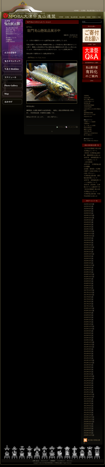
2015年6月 (87, 333)
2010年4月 (87, 433)
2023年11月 (88, 233)
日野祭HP (86, 123)
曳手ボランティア (12, 61)
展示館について (11, 38)
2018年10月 (88, 276)
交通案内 (9, 39)
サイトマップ (44, 460)
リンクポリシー (61, 460)
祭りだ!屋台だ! (88, 135)
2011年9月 (87, 399)
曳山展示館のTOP (12, 28)
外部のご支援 (96, 17)
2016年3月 (87, 319)
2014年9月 (87, 349)
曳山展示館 (74, 17)
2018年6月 (87, 281)
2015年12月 (88, 326)
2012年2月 (87, 390)
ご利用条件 (52, 460)
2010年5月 (87, 430)
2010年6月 (87, 428)
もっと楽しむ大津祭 (89, 125)
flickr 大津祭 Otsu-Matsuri (91, 140)
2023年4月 (87, 245)
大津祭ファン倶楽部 (89, 121)
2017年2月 (87, 304)
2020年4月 (87, 261)
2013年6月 (87, 369)
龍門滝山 (29, 27)
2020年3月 (87, 263)
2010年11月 (88, 419)
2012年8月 (87, 383)
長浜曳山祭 (87, 103)
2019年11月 (88, 265)
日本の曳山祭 (88, 131)
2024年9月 (87, 220)
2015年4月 (87, 338)
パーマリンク (61, 127)
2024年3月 (87, 227)
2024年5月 (87, 224)
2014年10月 (88, 347)
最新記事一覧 (10, 30)
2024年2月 (87, 229)
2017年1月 (87, 306)
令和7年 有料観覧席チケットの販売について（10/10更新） (92, 160)
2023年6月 (87, 242)
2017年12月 (88, 290)
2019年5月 (87, 270)
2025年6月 (87, 211)
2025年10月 (88, 204)
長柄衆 (88, 17)
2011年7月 (87, 403)
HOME (76, 10)
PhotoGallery (12, 85)
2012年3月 (87, 387)
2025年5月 (87, 213)
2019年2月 (87, 272)
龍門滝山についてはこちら (36, 57)
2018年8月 (87, 279)
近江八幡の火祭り (89, 99)
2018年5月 (87, 283)
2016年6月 (87, 315)
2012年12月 (88, 376)
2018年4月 (87, 285)
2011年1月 (87, 415)
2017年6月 (87, 299)
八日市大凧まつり (89, 101)
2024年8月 (87, 222)
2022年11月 (88, 247)
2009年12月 (88, 435)
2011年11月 (88, 396)
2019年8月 (87, 267)
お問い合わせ (10, 41)
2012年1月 (87, 392)
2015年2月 (87, 340)
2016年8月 (87, 313)
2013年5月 (87, 372)
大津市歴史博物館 (89, 105)
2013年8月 (87, 367)
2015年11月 (88, 328)
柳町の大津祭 (88, 129)
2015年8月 (87, 331)
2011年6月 (87, 405)
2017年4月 (87, 301)
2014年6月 (87, 353)
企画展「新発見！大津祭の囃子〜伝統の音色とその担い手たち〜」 (92, 171)
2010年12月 (88, 417)
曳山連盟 (82, 17)
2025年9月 (87, 206)
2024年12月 (88, 215)
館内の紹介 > (10, 32)
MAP (12, 94)
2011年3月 (87, 410)
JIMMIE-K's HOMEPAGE (91, 133)
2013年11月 (88, 362)
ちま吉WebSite (12, 69)
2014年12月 (88, 342)
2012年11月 (88, 378)
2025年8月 (87, 208)
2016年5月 (87, 317)
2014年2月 (87, 358)
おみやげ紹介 (12, 102)
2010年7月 (87, 426)
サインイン (69, 460)
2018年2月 (87, 288)
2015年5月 (87, 335)
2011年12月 (88, 394)
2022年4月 (87, 251)
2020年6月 (87, 256)
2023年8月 (87, 240)
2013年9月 (87, 365)
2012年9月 (87, 381)
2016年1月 (87, 324)
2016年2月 (87, 322)
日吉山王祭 (87, 97)
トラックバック (70, 127)
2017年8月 (87, 297)
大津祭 (67, 17)
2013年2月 (87, 374)
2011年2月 (87, 412)
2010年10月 (88, 421)
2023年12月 (88, 231)
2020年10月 (88, 254)
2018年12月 (88, 274)
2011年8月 (87, 401)
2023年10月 (88, 236)
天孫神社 (86, 95)
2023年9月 (87, 238)
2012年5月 (87, 385)
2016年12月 (88, 308)
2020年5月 (87, 258)
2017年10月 (88, 295)
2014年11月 (88, 344)
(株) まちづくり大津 (89, 114)
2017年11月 (88, 292)
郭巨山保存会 (88, 127)
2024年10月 (88, 218)
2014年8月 (87, 351)
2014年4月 (87, 356)
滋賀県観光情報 (88, 112)
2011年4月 (87, 408)
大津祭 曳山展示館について (90, 10)
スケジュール (12, 77)
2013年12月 (88, 360)
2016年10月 (88, 310)
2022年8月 (87, 249)
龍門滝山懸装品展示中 (44, 30)
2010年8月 (87, 424)
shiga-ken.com (88, 116)
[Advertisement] (90, 87)
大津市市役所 (88, 107)
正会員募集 (12, 53)
